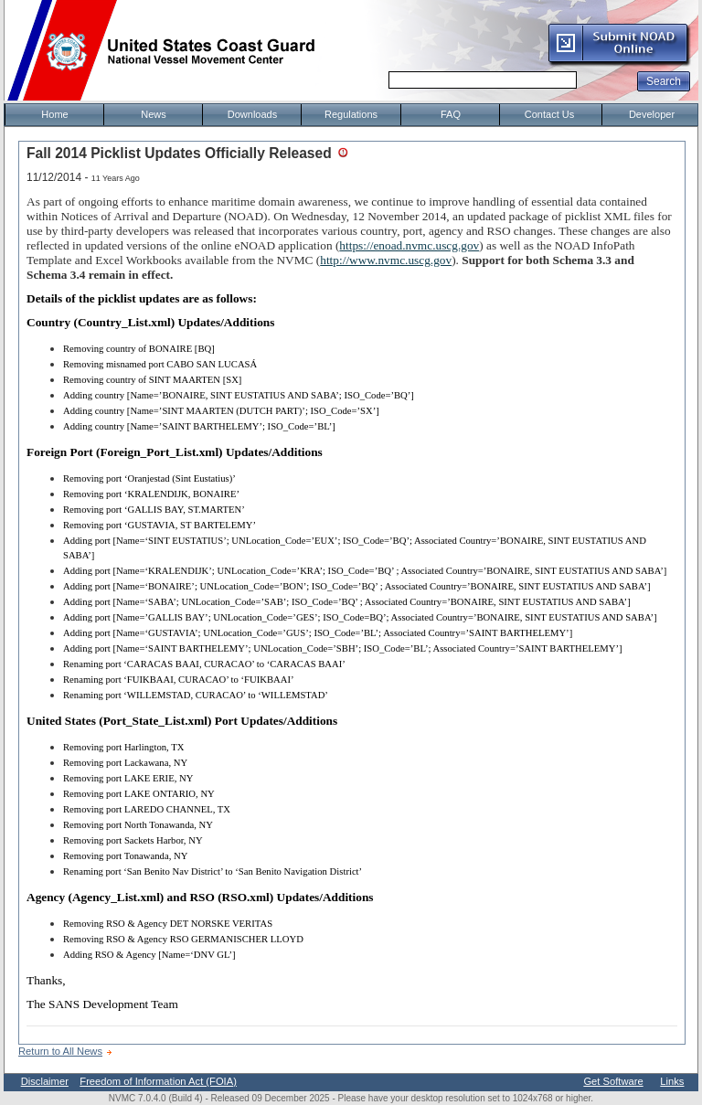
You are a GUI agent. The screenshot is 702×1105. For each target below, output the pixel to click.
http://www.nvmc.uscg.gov (386, 260)
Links (672, 1081)
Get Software (613, 1081)
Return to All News (60, 1051)
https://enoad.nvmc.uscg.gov (409, 245)
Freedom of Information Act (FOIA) (158, 1081)
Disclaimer (45, 1081)
